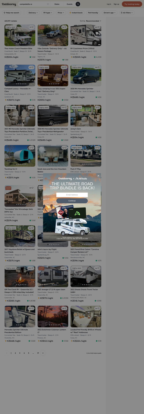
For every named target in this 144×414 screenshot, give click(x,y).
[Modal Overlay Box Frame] (72, 207)
